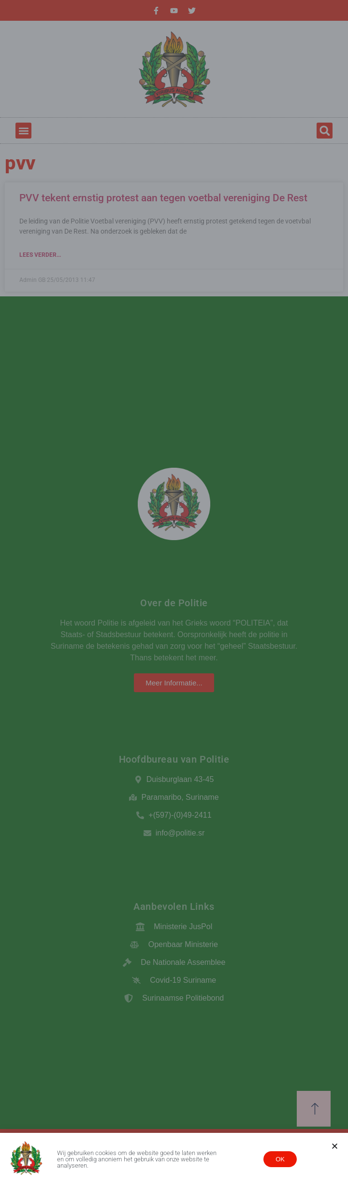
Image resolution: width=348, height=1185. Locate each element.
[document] (174, 592)
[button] (334, 1146)
